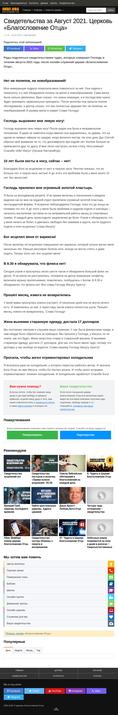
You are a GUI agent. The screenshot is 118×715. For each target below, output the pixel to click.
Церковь (58, 670)
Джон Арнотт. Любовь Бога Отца (70, 507)
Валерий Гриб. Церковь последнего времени (16, 508)
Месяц (29, 650)
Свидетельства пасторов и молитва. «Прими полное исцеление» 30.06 (44, 478)
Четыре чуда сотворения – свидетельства (95, 508)
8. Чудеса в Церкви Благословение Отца (99, 475)
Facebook (13, 48)
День (8, 650)
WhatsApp (55, 48)
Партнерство (85, 434)
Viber (34, 48)
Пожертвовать (32, 434)
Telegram (75, 48)
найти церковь (25, 406)
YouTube (55, 691)
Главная (19, 670)
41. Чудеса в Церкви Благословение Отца (71, 539)
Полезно (97, 676)
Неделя (18, 650)
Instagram (76, 691)
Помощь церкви (15, 633)
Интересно (58, 676)
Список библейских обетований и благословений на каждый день (70, 478)
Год (38, 650)
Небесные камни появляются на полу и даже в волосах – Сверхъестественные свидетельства (99, 544)
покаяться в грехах (44, 402)
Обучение (97, 670)
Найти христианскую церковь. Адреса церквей (44, 508)
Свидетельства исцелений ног (13, 475)
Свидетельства (19, 676)
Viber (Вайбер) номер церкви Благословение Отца (16, 540)
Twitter (34, 691)
